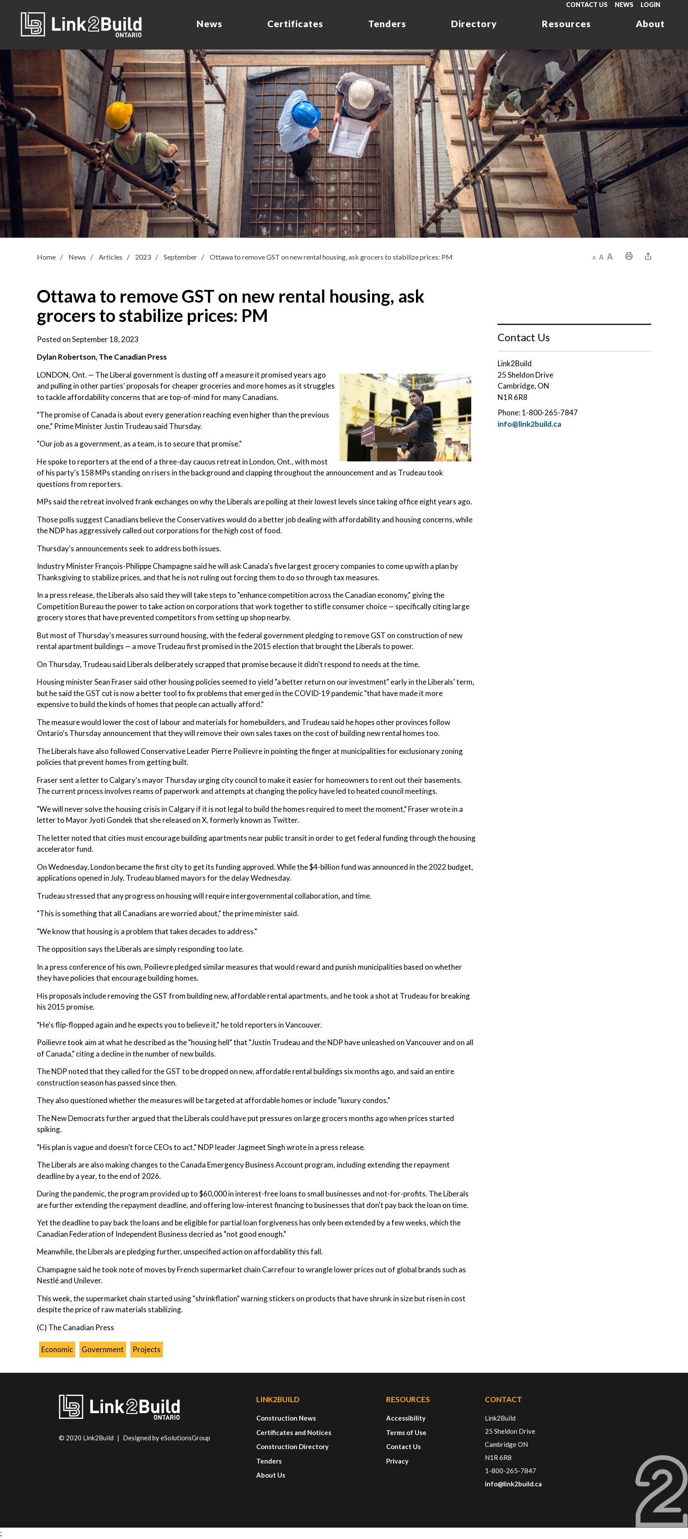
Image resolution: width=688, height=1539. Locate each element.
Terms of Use (406, 1432)
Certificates (295, 23)
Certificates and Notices (293, 1432)
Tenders (387, 23)
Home (46, 257)
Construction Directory (292, 1446)
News (624, 4)
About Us (270, 1475)
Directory (474, 23)
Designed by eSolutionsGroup (166, 1438)
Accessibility (406, 1418)
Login (650, 4)
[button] (594, 256)
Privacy (397, 1461)
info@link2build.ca (529, 423)
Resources (566, 23)
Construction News (286, 1418)
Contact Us (587, 4)
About (650, 23)
